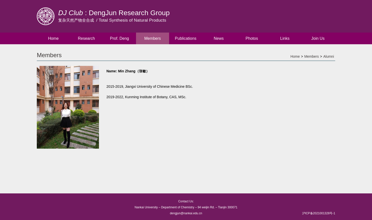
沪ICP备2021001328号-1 (318, 213)
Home (53, 38)
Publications (185, 38)
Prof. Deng (119, 38)
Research (86, 38)
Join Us (318, 38)
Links (284, 38)
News (219, 38)
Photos (252, 38)
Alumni (328, 56)
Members (152, 38)
